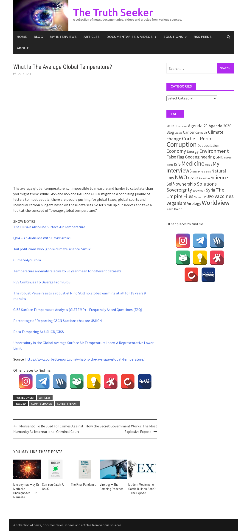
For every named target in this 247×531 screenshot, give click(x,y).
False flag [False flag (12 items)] (175, 157)
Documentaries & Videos (130, 37)
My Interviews (63, 37)
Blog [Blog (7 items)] (170, 132)
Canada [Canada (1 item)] (178, 132)
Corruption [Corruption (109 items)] (181, 144)
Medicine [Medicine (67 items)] (192, 163)
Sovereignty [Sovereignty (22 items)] (179, 189)
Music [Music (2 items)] (208, 164)
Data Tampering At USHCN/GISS (38, 331)
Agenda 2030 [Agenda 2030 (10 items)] (220, 125)
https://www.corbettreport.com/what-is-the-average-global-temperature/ (85, 359)
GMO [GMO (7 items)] (219, 157)
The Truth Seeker (113, 12)
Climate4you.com (27, 260)
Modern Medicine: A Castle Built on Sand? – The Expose (142, 489)
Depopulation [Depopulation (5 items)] (208, 145)
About (23, 48)
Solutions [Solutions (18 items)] (207, 184)
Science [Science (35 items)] (219, 177)
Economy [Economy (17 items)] (176, 151)
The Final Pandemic (83, 484)
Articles (92, 37)
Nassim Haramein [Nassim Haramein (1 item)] (201, 171)
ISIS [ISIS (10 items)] (177, 164)
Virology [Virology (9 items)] (194, 203)
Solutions (173, 37)
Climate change (41, 403)
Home (22, 37)
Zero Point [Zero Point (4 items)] (174, 209)
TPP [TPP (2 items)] (203, 197)
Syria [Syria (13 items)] (210, 190)
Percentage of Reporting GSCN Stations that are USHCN (57, 320)
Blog (38, 37)
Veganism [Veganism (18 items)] (176, 203)
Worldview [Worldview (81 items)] (216, 203)
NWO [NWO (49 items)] (181, 177)
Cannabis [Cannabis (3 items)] (201, 132)
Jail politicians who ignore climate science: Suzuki (52, 249)
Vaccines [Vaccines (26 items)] (224, 196)
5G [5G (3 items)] (168, 126)
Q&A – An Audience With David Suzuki (41, 238)
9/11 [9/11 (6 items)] (174, 126)
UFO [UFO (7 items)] (210, 196)
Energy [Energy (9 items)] (193, 151)
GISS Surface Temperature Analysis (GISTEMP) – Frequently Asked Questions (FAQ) (77, 309)
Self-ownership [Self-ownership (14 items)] (181, 184)
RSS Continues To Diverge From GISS (41, 282)
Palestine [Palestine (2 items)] (204, 178)
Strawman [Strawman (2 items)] (199, 190)
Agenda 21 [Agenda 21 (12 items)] (198, 125)
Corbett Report (67, 403)
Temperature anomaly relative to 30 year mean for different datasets (67, 271)
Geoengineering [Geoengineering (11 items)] (200, 157)
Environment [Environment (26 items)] (214, 151)
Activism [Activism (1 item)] (182, 126)
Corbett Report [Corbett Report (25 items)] (198, 138)
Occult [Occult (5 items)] (193, 178)
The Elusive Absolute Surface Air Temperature (49, 227)
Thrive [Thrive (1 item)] (197, 197)
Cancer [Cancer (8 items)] (189, 132)
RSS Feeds (203, 37)
